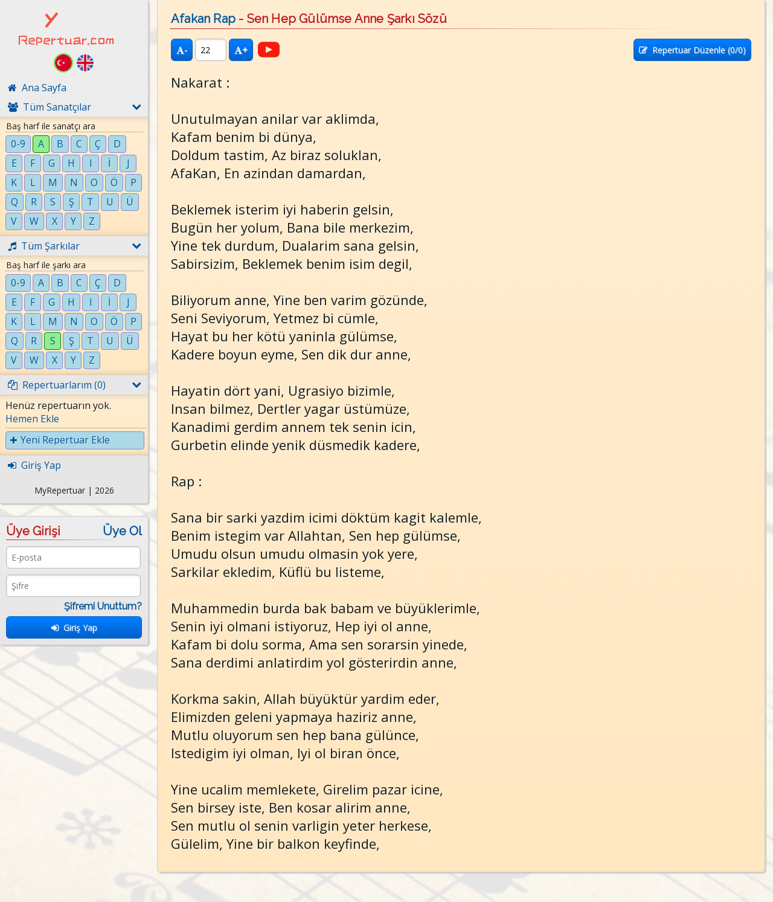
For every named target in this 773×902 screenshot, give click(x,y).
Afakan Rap (203, 18)
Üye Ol (122, 531)
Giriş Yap (74, 627)
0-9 (18, 143)
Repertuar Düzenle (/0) (692, 50)
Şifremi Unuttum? (103, 606)
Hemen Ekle (32, 418)
